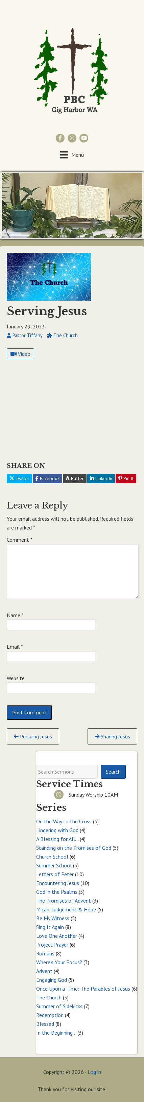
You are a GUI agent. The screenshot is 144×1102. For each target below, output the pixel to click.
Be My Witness (52, 918)
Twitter (19, 478)
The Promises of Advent (63, 900)
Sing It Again (50, 927)
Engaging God (51, 979)
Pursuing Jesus (33, 736)
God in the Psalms (56, 891)
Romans (45, 953)
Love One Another (56, 935)
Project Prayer (52, 944)
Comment (19, 539)
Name (15, 615)
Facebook (47, 478)
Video (20, 353)
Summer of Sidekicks (59, 1006)
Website (16, 678)
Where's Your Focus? (59, 962)
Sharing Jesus (112, 736)
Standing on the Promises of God (73, 847)
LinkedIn (101, 478)
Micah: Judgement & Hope (66, 909)
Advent (44, 971)
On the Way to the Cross (64, 821)
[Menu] (71, 154)
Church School (52, 856)
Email (15, 646)
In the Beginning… (56, 1032)
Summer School (54, 865)
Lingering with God (57, 830)
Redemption (50, 1015)
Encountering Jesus (57, 883)
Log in (94, 1071)
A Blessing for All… (57, 839)
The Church (49, 997)
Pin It (126, 478)
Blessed (45, 1023)
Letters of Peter (55, 874)
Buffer (75, 478)
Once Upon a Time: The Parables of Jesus (83, 988)
